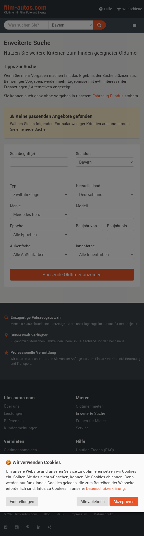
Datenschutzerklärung (105, 488)
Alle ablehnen (92, 502)
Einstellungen (22, 502)
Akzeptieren (124, 502)
